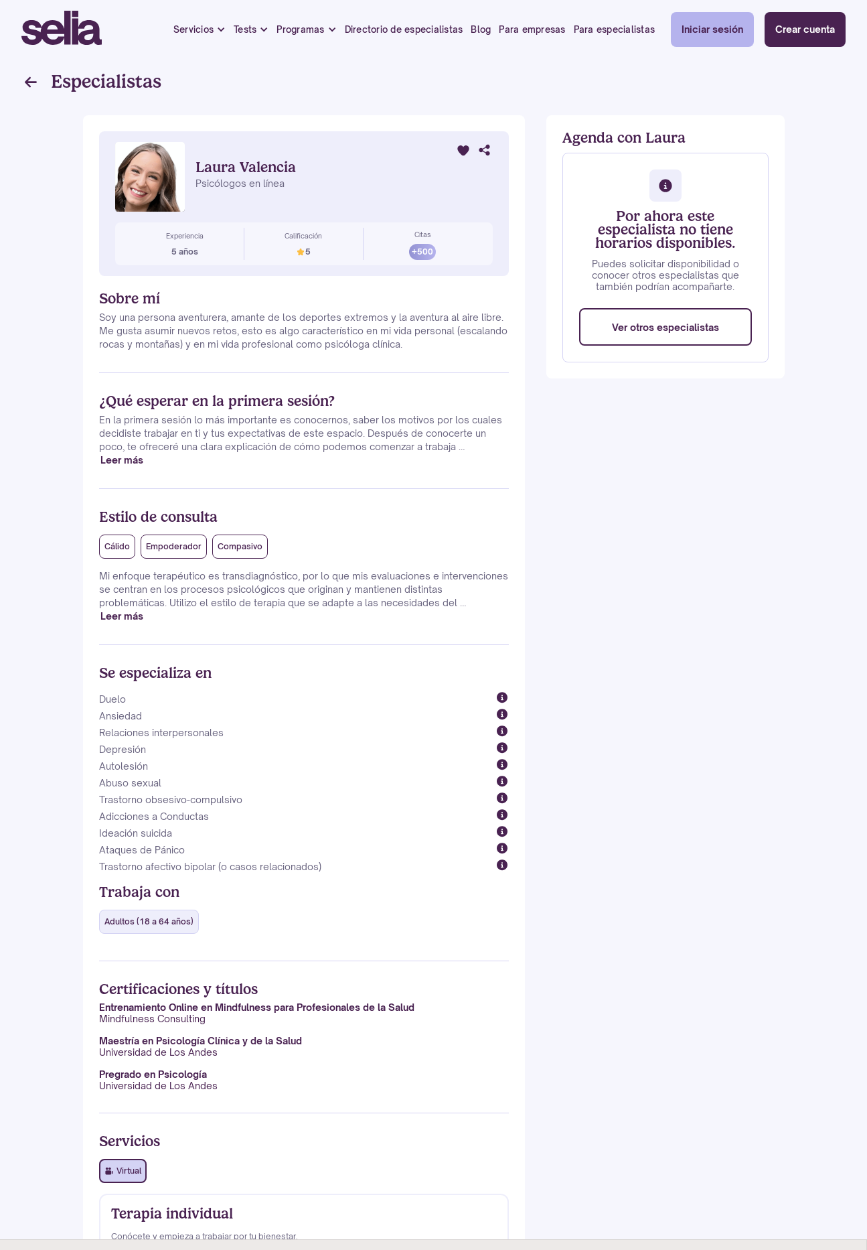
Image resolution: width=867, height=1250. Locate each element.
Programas (300, 29)
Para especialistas (614, 29)
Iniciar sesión (712, 29)
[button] (199, 30)
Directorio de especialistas (404, 29)
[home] (61, 29)
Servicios (193, 29)
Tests (245, 29)
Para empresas (532, 29)
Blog (481, 29)
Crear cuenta (805, 29)
